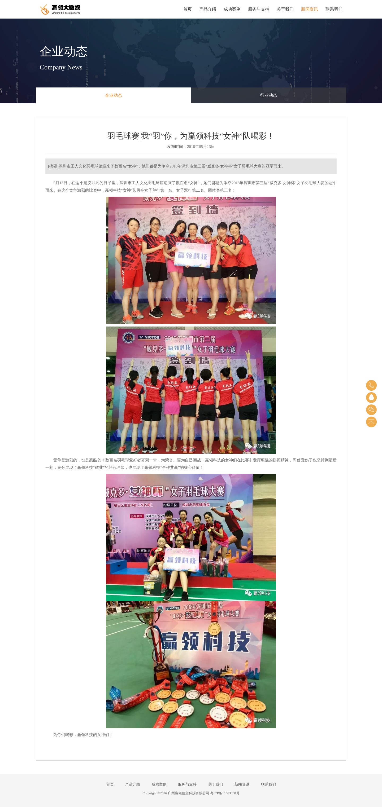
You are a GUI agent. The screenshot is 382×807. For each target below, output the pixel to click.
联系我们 (333, 9)
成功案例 (232, 9)
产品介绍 (207, 9)
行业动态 (268, 95)
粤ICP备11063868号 (225, 793)
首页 (187, 9)
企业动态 (113, 95)
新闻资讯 (309, 9)
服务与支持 (258, 9)
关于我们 (285, 9)
